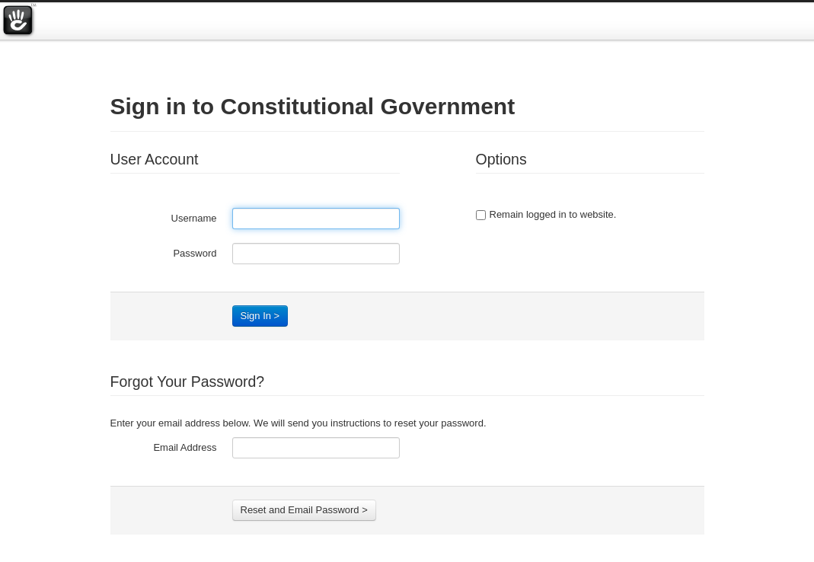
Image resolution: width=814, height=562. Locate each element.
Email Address (184, 447)
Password (194, 253)
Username (194, 218)
